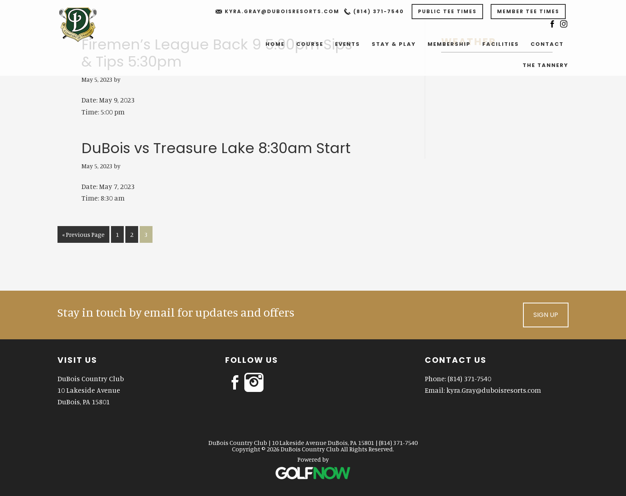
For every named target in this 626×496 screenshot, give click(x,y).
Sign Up (545, 314)
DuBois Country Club (86, 24)
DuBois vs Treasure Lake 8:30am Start (216, 148)
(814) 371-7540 (378, 11)
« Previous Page (83, 236)
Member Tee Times (528, 11)
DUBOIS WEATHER (497, 86)
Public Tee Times (447, 11)
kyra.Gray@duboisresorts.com (282, 11)
